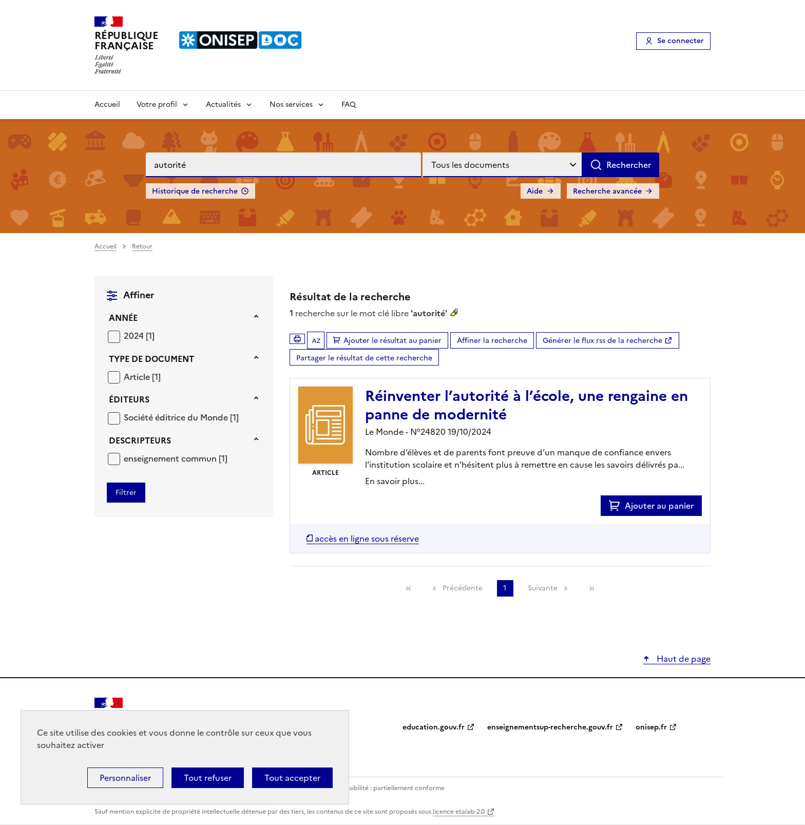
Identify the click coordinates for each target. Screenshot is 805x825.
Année (123, 318)
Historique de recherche (195, 191)
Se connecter (680, 40)
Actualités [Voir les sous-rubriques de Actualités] (223, 104)
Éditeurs (129, 399)
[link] (408, 588)
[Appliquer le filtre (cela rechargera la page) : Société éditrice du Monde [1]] (181, 417)
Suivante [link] (543, 588)
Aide (535, 191)
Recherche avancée (607, 191)
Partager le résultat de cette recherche (364, 358)
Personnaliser (125, 778)
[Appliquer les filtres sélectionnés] (126, 493)
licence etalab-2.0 (459, 811)
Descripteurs (140, 440)
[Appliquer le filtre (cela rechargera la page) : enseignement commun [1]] (175, 458)
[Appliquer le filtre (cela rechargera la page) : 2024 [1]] (139, 335)
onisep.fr (651, 727)
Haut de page (683, 659)
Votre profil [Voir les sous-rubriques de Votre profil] (157, 104)
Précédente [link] (463, 588)
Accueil (107, 104)
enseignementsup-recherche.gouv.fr (550, 727)
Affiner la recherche (492, 340)
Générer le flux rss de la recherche (602, 340)
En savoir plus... (395, 481)
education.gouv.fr (433, 727)
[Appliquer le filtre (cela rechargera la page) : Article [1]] (142, 376)
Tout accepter (292, 778)
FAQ (348, 104)
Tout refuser (208, 778)
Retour (142, 246)
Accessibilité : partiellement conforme (388, 788)
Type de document (151, 359)
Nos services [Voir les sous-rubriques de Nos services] (291, 104)
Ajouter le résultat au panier (392, 340)
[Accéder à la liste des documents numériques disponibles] (362, 538)
